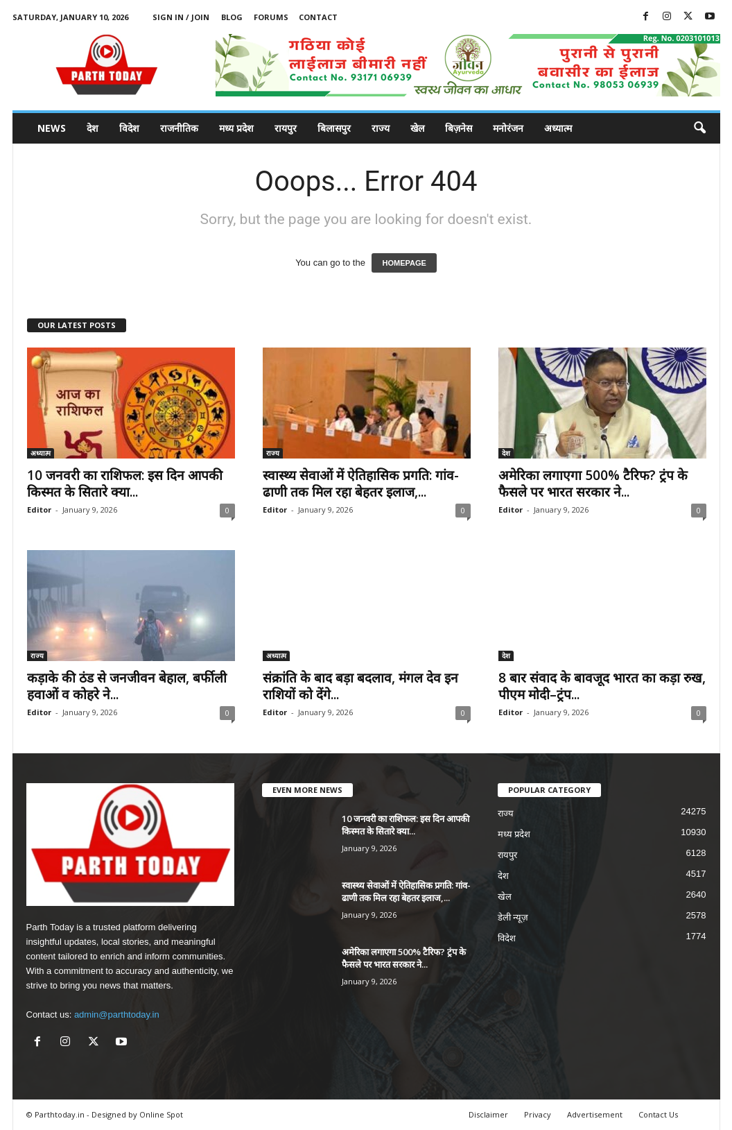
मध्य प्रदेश (236, 128)
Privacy (537, 1114)
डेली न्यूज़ (513, 917)
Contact (318, 17)
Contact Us (658, 1114)
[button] (699, 128)
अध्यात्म (558, 128)
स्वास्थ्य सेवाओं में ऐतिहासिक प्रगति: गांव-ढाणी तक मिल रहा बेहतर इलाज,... (361, 483)
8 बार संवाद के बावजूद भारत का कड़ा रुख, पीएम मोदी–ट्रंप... (602, 686)
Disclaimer (488, 1114)
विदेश (129, 128)
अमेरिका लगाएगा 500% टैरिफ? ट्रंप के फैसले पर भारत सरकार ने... (593, 483)
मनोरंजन (508, 128)
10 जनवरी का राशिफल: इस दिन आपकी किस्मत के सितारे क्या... (125, 483)
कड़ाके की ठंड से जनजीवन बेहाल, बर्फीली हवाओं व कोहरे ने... (127, 686)
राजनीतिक (179, 128)
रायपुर (285, 128)
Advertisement (594, 1114)
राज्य (381, 128)
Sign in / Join (180, 17)
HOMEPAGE (404, 263)
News (51, 128)
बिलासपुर (334, 128)
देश (92, 128)
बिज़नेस (458, 128)
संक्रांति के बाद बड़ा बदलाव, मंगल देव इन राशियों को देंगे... (360, 686)
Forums (271, 17)
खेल (417, 128)
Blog (232, 17)
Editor (39, 509)
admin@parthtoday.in (116, 1014)
